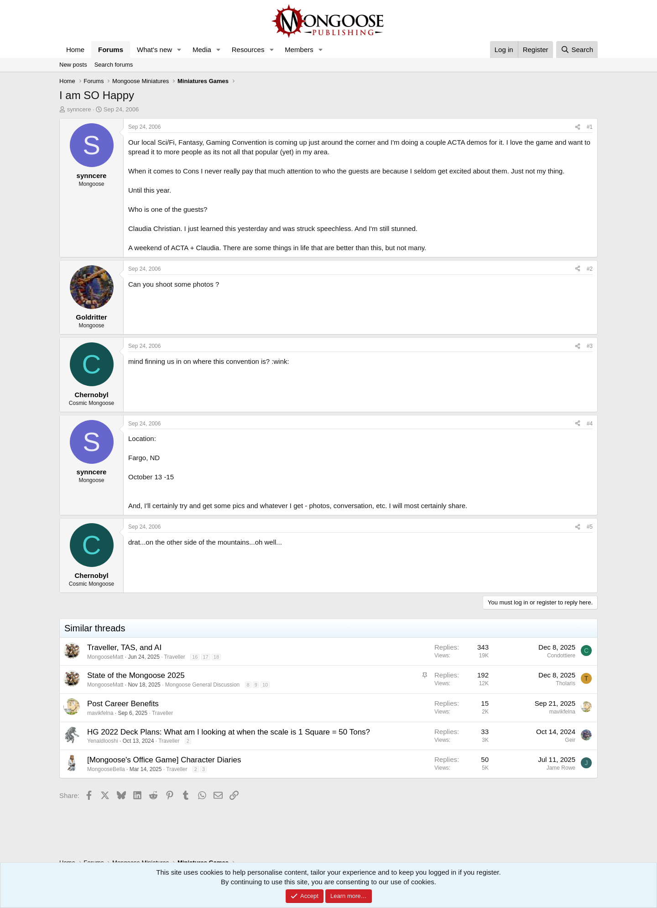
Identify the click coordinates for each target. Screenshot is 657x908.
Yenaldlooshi (102, 741)
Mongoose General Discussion (202, 685)
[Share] (578, 127)
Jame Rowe (561, 768)
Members (299, 49)
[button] (179, 49)
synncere (79, 109)
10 (265, 685)
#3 (590, 346)
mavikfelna (100, 713)
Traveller (174, 657)
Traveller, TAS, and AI (124, 647)
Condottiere (561, 655)
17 (206, 657)
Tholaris (565, 683)
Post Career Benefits (123, 703)
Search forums (113, 64)
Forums (110, 49)
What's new (154, 49)
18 (216, 657)
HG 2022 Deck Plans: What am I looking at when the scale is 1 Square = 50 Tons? (228, 732)
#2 (590, 269)
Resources (248, 49)
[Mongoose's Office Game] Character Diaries (164, 760)
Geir (570, 740)
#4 (590, 423)
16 (195, 657)
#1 (590, 127)
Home (75, 49)
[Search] (577, 49)
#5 (590, 527)
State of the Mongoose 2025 (136, 675)
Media (202, 49)
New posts (73, 64)
